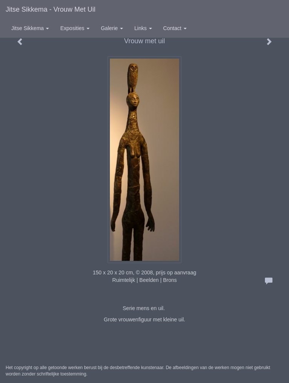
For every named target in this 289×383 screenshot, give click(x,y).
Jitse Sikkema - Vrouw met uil (50, 9)
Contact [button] (175, 28)
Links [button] (143, 28)
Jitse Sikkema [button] (30, 28)
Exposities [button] (75, 28)
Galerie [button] (112, 28)
